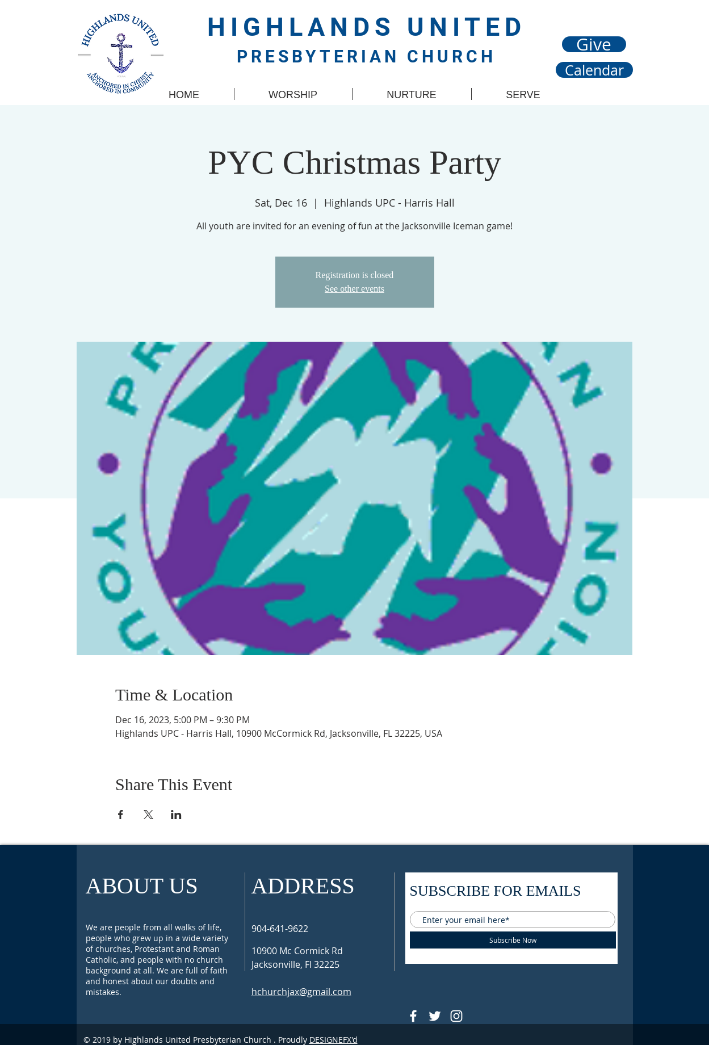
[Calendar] (594, 70)
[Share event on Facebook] (120, 814)
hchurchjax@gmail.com (301, 991)
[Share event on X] (148, 814)
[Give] (594, 44)
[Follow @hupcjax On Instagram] (456, 1016)
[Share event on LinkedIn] (176, 814)
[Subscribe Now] (513, 940)
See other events (354, 288)
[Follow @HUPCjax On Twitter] (435, 1016)
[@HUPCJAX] (413, 1016)
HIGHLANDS (307, 27)
